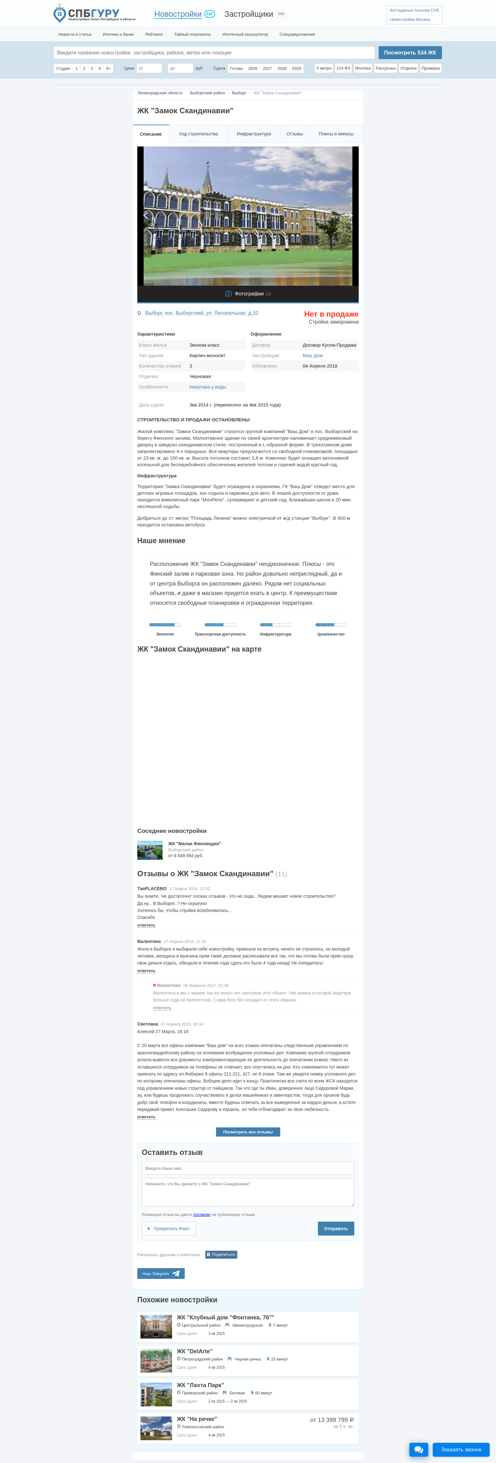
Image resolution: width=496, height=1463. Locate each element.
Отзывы (295, 133)
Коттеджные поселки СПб (414, 10)
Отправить (336, 1228)
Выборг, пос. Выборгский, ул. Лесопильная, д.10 (201, 313)
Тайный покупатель (192, 34)
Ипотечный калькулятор (245, 34)
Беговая (237, 1393)
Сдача (219, 68)
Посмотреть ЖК (410, 53)
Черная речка (248, 1359)
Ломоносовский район (203, 1426)
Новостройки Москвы (410, 19)
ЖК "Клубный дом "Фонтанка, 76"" (226, 1317)
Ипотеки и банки (118, 34)
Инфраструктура (254, 133)
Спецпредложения (297, 34)
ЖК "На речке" (197, 1419)
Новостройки (178, 13)
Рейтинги (154, 34)
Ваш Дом (313, 355)
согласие (201, 1214)
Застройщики (249, 13)
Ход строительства (198, 133)
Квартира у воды (207, 386)
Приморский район (200, 1393)
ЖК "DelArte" (195, 1351)
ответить (146, 925)
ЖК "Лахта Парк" (200, 1385)
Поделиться (223, 1254)
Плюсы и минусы (336, 133)
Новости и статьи (75, 34)
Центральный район (201, 1325)
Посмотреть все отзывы (248, 1132)
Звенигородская (247, 1325)
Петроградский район (202, 1359)
